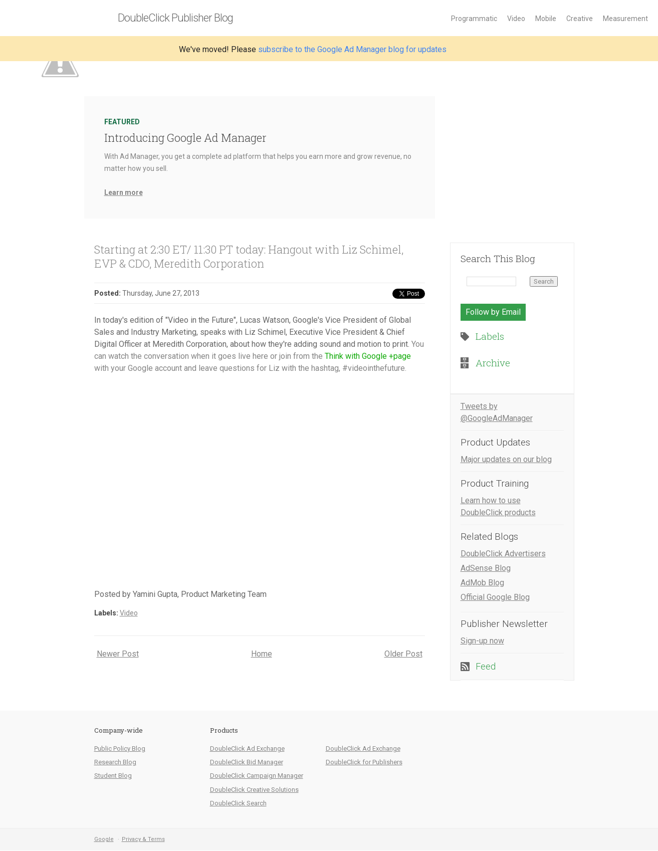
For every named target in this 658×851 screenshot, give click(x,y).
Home (261, 654)
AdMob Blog (482, 582)
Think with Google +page (368, 356)
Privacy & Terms (143, 839)
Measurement (625, 19)
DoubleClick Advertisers (503, 553)
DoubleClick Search (238, 803)
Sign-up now (482, 641)
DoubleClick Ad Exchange (247, 748)
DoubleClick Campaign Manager (256, 775)
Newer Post (118, 654)
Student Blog (113, 775)
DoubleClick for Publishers (364, 762)
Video (516, 19)
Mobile (545, 19)
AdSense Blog (486, 568)
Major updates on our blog (506, 459)
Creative (579, 19)
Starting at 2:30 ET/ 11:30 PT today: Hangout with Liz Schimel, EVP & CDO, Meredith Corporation (248, 256)
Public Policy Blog (119, 748)
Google (104, 839)
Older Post (403, 654)
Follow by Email (493, 312)
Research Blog (115, 762)
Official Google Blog (495, 597)
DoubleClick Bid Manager (246, 762)
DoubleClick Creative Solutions (254, 789)
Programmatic (474, 19)
